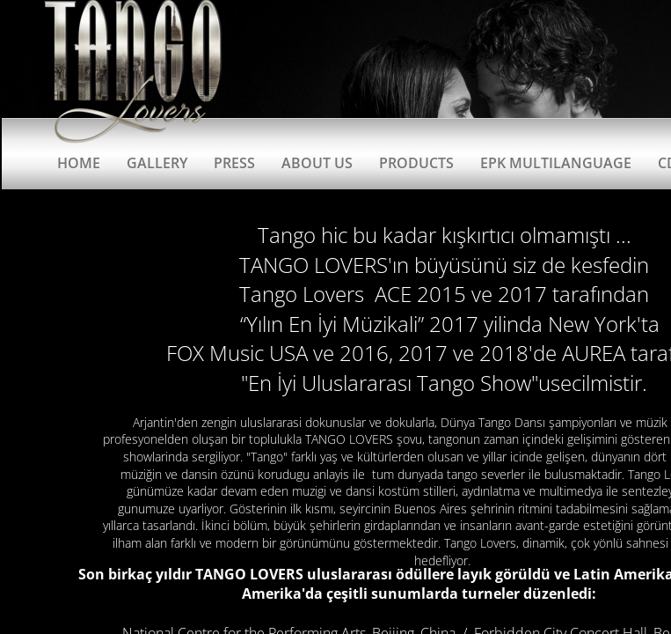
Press (234, 163)
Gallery (157, 163)
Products (416, 163)
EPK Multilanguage (555, 163)
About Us (317, 163)
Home (78, 163)
